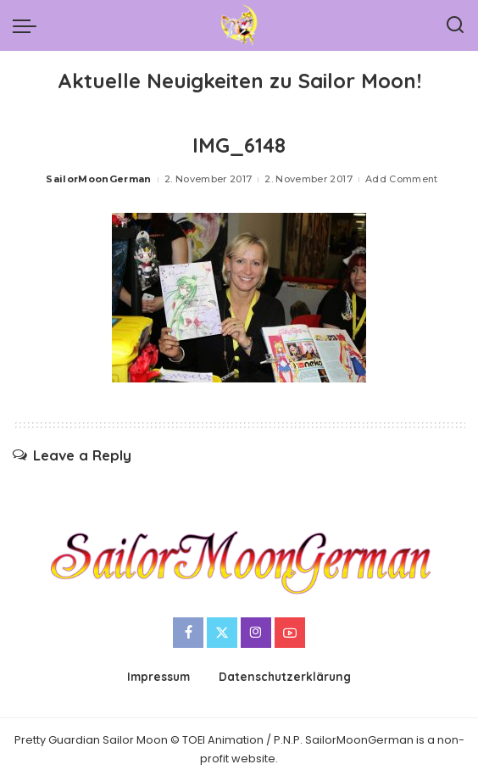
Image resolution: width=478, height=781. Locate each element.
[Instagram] (256, 632)
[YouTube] (290, 632)
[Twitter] (222, 632)
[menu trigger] (29, 25)
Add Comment (401, 179)
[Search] (455, 25)
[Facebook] (188, 632)
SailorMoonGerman (99, 179)
